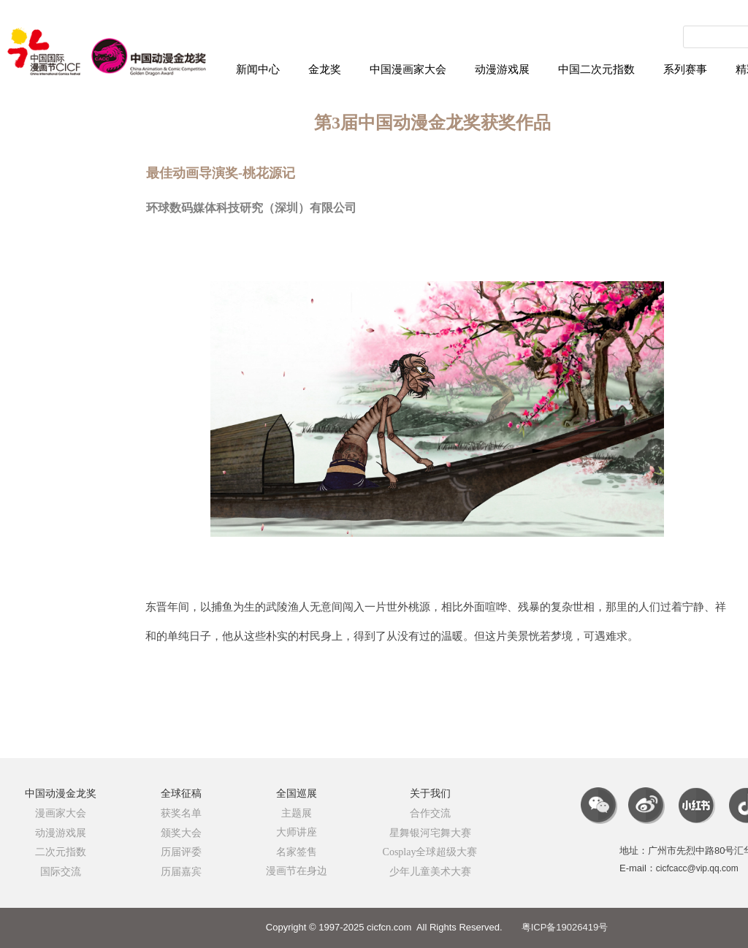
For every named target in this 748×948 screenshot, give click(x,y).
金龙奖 (324, 69)
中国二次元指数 (596, 69)
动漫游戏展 (502, 69)
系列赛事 (685, 69)
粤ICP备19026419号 (565, 927)
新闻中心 (258, 69)
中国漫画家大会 (408, 69)
